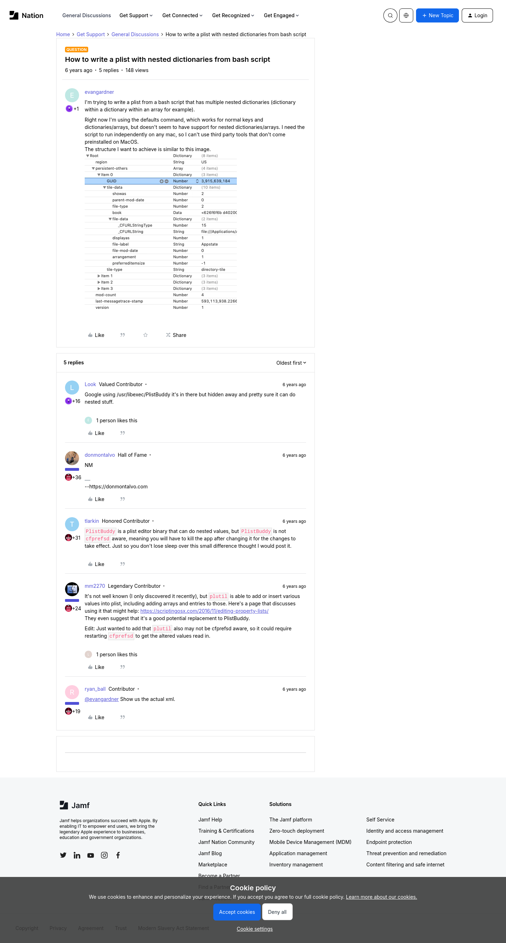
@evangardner (102, 699)
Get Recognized (233, 15)
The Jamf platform (291, 819)
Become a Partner (219, 876)
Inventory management (296, 864)
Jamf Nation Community (227, 842)
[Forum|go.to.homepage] (26, 15)
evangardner (99, 92)
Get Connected (183, 15)
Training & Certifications (226, 831)
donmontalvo (100, 455)
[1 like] (111, 420)
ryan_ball (95, 689)
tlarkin (92, 521)
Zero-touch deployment (297, 831)
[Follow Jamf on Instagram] (104, 855)
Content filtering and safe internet (405, 864)
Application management (298, 853)
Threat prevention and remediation (406, 853)
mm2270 (95, 586)
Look (90, 384)
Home (63, 34)
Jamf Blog (210, 853)
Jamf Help (210, 819)
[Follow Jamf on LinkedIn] (76, 855)
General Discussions (87, 15)
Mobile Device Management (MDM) (311, 842)
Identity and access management (404, 831)
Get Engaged (282, 15)
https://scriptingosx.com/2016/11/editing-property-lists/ (204, 611)
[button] (437, 15)
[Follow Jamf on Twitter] (63, 855)
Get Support (136, 15)
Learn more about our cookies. (381, 897)
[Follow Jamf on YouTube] (90, 855)
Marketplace (213, 864)
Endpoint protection (389, 842)
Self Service (380, 819)
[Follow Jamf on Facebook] (118, 855)
